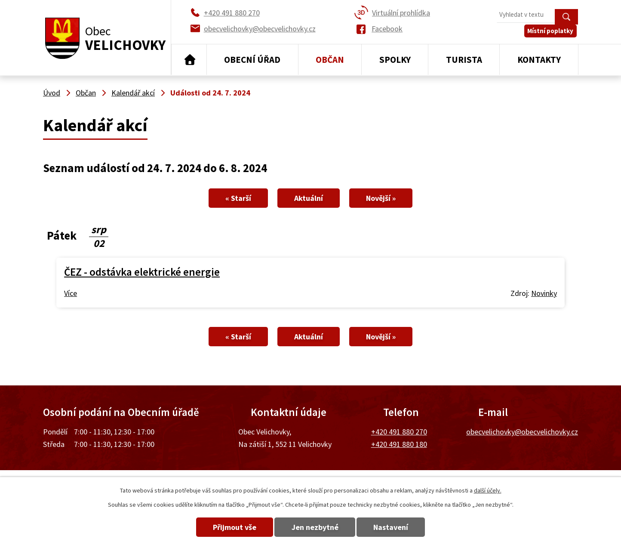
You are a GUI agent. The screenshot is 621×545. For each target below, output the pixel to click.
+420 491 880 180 (399, 444)
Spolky (395, 59)
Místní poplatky (552, 34)
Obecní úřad (252, 59)
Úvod (189, 59)
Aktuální (308, 198)
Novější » (386, 198)
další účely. (487, 490)
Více (70, 293)
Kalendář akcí (133, 93)
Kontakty (539, 59)
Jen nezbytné (315, 527)
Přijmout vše (230, 527)
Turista (464, 59)
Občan (330, 59)
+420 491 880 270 (399, 432)
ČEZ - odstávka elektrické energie (142, 272)
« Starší (233, 198)
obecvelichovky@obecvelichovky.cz (522, 432)
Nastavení (395, 527)
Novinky (544, 293)
